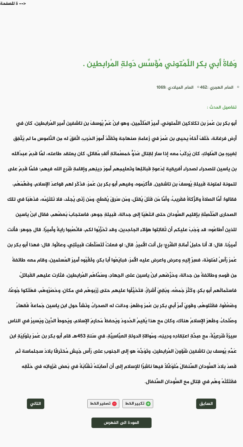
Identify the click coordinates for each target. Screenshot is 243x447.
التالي (35, 403)
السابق (206, 403)
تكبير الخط (138, 403)
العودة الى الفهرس (121, 422)
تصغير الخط (103, 403)
